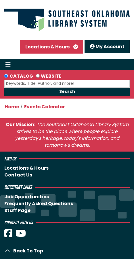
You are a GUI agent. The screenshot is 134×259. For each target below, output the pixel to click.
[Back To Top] (67, 251)
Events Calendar (44, 106)
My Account (107, 46)
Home (12, 106)
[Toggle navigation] (8, 64)
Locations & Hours (47, 47)
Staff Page (17, 210)
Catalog (21, 76)
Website (51, 76)
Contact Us (18, 175)
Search (67, 91)
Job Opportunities (26, 196)
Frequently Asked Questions (38, 203)
